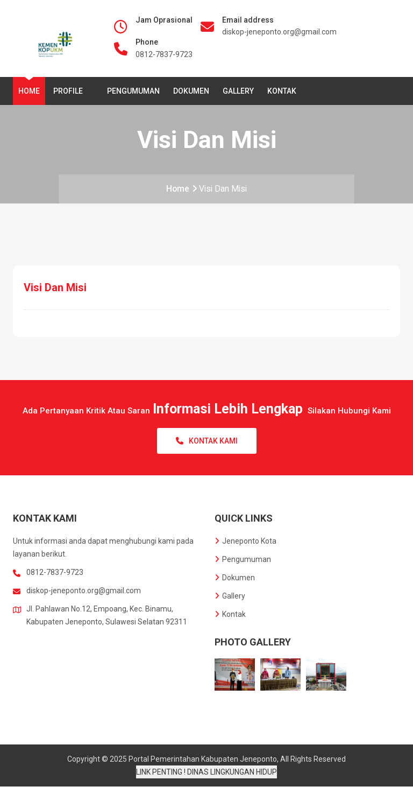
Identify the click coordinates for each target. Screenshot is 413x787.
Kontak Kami (207, 441)
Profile (70, 91)
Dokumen (191, 91)
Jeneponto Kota (245, 541)
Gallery (238, 91)
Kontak (281, 91)
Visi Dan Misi (225, 188)
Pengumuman (133, 91)
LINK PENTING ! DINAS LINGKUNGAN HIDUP (206, 772)
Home (29, 91)
